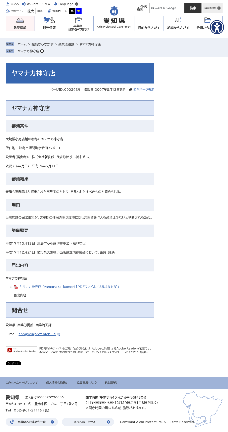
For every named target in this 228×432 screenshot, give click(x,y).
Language (66, 4)
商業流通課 (66, 44)
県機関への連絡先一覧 (32, 422)
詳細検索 (210, 8)
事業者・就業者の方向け (78, 28)
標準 (40, 11)
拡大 (31, 11)
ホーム (22, 44)
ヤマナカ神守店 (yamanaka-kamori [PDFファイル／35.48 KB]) (69, 286)
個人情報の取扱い (57, 382)
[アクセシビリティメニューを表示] (217, 27)
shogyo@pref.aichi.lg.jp (39, 334)
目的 (149, 28)
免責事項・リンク (87, 382)
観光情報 (49, 27)
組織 (178, 28)
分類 (207, 28)
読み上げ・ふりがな (38, 4)
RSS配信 (111, 382)
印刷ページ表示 (143, 89)
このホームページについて (22, 382)
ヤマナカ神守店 (28, 51)
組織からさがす (42, 44)
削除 (42, 51)
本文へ (15, 4)
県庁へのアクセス (85, 422)
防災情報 (20, 27)
